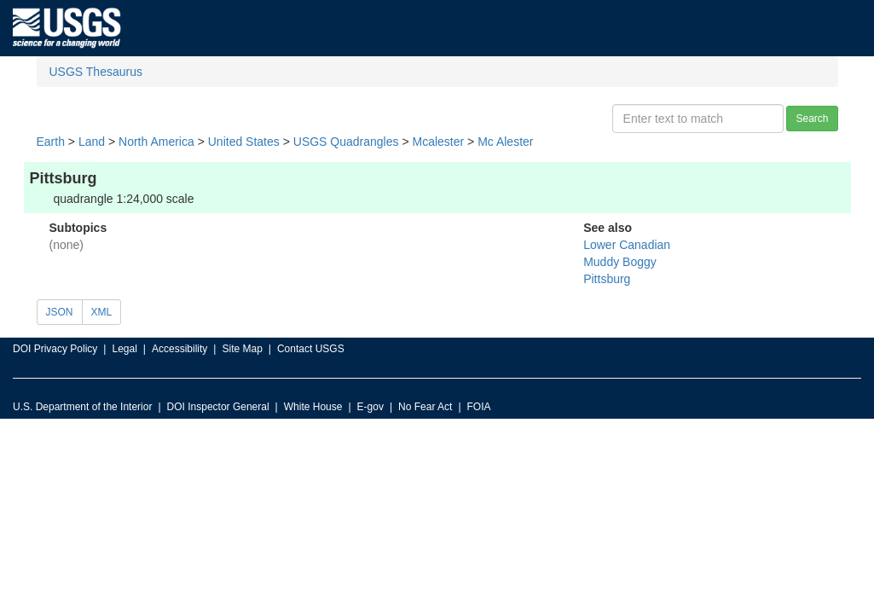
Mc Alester (505, 141)
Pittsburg (606, 279)
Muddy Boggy (620, 262)
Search (812, 119)
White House (313, 407)
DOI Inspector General (218, 407)
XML (102, 312)
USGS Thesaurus (95, 71)
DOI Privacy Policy (55, 349)
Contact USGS (310, 349)
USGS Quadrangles (346, 141)
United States (244, 141)
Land (91, 141)
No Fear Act (425, 407)
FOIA (479, 407)
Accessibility (179, 349)
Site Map (242, 349)
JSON (59, 312)
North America (156, 141)
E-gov (370, 407)
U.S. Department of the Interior (82, 407)
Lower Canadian (626, 245)
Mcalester (438, 141)
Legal (124, 349)
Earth (51, 141)
